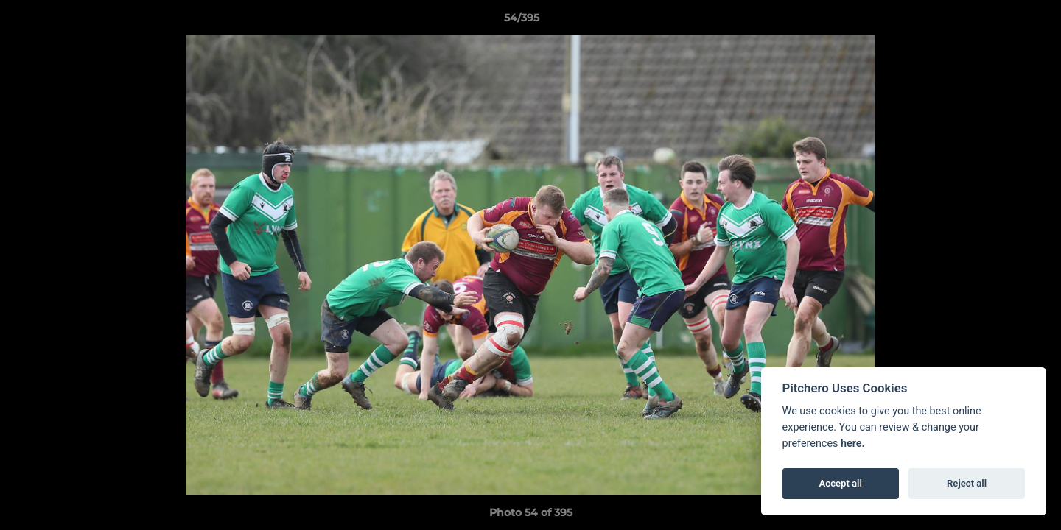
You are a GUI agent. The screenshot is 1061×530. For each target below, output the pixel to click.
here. (853, 443)
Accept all (840, 483)
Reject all (967, 483)
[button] (999, 21)
